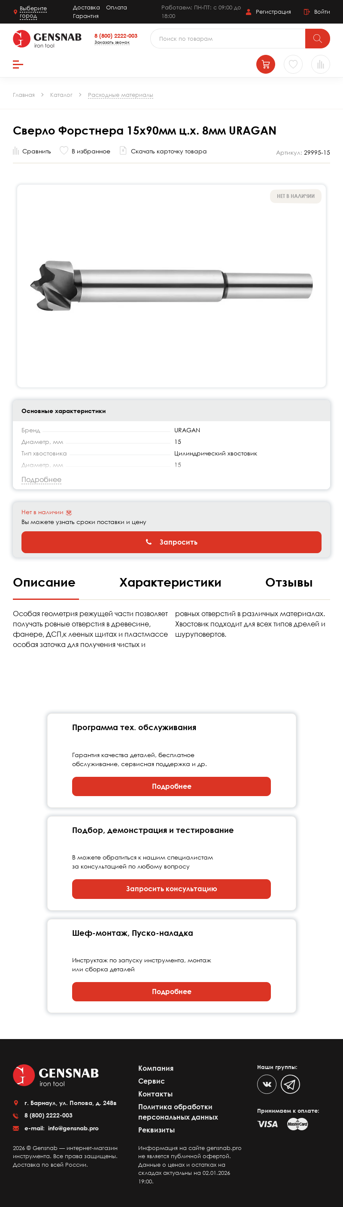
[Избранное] (293, 64)
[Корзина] (265, 64)
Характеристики (172, 582)
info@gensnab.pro (72, 1128)
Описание (46, 582)
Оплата (116, 7)
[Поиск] (317, 38)
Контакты (155, 1094)
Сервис (151, 1081)
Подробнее (171, 786)
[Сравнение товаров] (320, 64)
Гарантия (86, 15)
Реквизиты (156, 1130)
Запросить (171, 542)
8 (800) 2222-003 (115, 36)
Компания (155, 1068)
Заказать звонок (112, 42)
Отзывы (289, 582)
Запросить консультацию (171, 888)
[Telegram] (290, 1084)
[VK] (266, 1084)
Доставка (86, 7)
